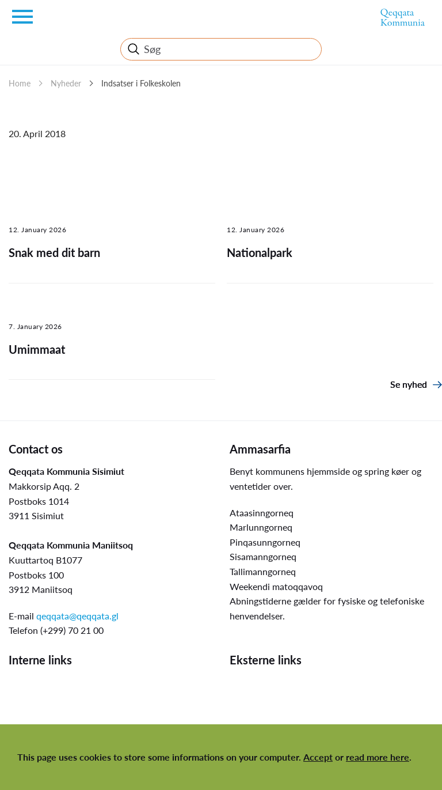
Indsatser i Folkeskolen (141, 83)
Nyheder (66, 83)
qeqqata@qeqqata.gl (77, 615)
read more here (377, 756)
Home (20, 83)
